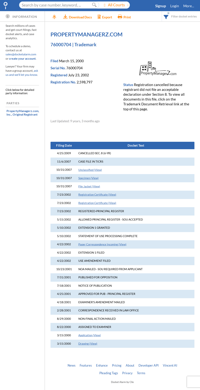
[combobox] (166, 16)
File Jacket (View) (89, 186)
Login (174, 6)
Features (86, 365)
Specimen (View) (88, 178)
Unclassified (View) (90, 169)
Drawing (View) (87, 343)
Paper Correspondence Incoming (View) (102, 244)
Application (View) (89, 335)
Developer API (149, 365)
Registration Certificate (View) (97, 194)
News (71, 365)
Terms (141, 373)
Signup (160, 6)
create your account (22, 58)
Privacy (127, 373)
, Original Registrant (22, 112)
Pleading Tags (108, 373)
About (130, 365)
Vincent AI (170, 365)
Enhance (102, 365)
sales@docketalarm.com (21, 54)
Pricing (116, 365)
